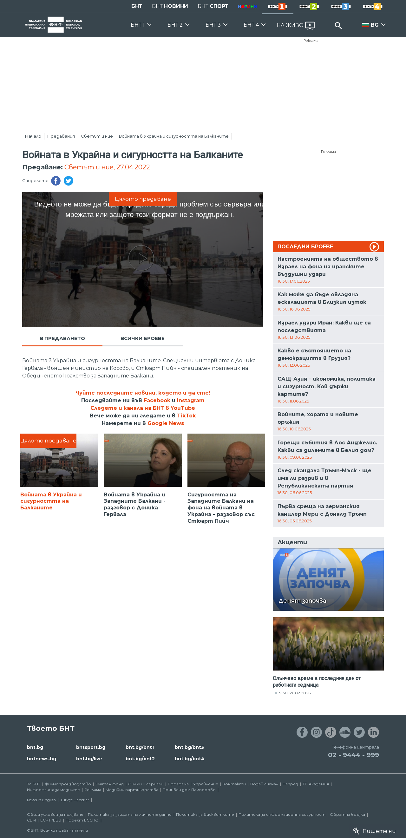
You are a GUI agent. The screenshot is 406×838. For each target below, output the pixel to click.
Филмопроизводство (68, 784)
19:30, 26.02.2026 (294, 693)
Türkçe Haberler (74, 799)
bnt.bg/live (89, 759)
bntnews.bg (41, 759)
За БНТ (33, 784)
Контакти (234, 784)
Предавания (61, 136)
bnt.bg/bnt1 (140, 747)
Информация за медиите (53, 789)
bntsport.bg (90, 747)
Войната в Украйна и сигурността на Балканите (174, 136)
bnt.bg (35, 747)
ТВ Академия (316, 784)
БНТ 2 (175, 25)
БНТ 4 (251, 25)
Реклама (311, 40)
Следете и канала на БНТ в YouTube (142, 408)
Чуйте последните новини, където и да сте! (142, 393)
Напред (290, 784)
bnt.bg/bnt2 (140, 759)
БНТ (136, 6)
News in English (41, 799)
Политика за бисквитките (205, 814)
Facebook (157, 400)
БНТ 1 (138, 25)
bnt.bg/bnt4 (190, 759)
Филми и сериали (145, 784)
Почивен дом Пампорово (189, 789)
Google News (165, 423)
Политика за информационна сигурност (282, 814)
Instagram (191, 400)
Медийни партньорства (132, 789)
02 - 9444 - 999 (353, 755)
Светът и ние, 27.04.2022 (107, 167)
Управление (205, 784)
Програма (178, 784)
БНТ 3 (213, 25)
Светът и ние (97, 136)
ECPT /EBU (50, 820)
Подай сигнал (264, 784)
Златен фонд (109, 784)
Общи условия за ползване (55, 814)
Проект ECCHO (82, 820)
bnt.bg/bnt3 (189, 747)
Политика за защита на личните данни (130, 814)
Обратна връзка (347, 814)
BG (375, 25)
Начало (33, 136)
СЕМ (31, 820)
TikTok (186, 416)
